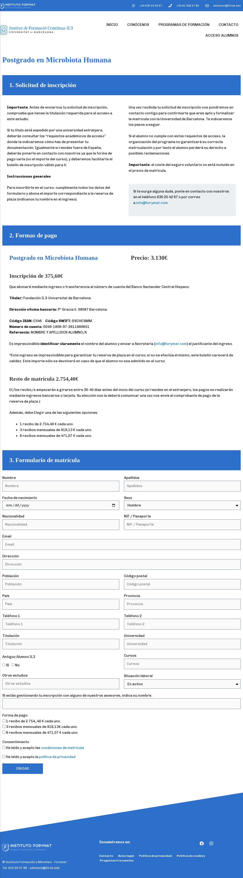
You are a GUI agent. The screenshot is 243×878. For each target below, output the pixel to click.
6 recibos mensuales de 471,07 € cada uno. (42, 732)
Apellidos (132, 478)
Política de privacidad (155, 855)
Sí (7, 665)
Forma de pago (15, 715)
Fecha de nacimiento (19, 498)
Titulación (10, 636)
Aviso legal (126, 855)
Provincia (132, 596)
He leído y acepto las (45, 748)
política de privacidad (57, 757)
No (17, 665)
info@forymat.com (152, 203)
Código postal (135, 576)
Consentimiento (15, 742)
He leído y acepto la (40, 757)
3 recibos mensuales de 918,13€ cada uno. (42, 727)
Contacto (228, 24)
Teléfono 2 (133, 616)
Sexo (128, 498)
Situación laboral (138, 676)
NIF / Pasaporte (137, 516)
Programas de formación (183, 24)
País (6, 596)
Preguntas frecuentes (117, 860)
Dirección (10, 556)
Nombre (9, 478)
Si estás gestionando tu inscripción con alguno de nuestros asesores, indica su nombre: (77, 695)
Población (10, 576)
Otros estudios (15, 675)
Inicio (112, 24)
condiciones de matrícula (62, 748)
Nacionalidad (13, 516)
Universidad (134, 636)
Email (6, 536)
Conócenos (138, 24)
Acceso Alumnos (221, 35)
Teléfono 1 (11, 616)
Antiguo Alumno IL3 (18, 657)
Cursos (130, 655)
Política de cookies (191, 855)
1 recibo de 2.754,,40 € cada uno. (33, 721)
